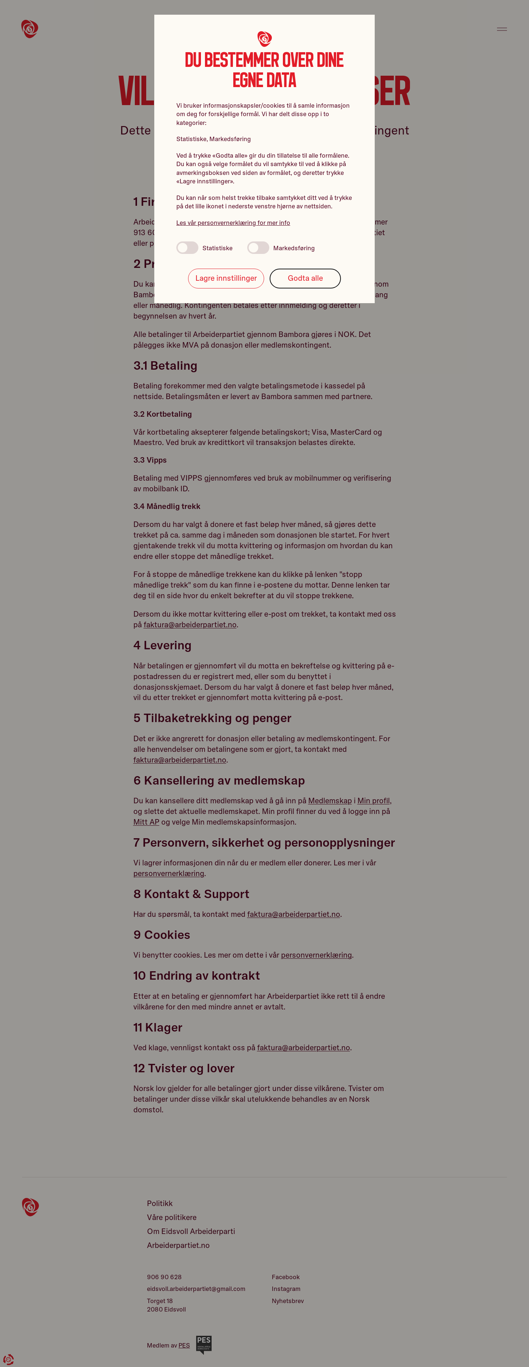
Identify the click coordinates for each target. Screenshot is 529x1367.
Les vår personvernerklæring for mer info (233, 222)
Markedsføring (281, 247)
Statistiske (204, 247)
